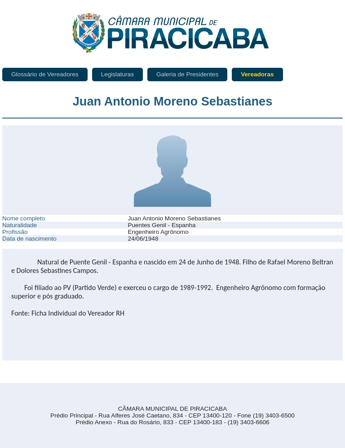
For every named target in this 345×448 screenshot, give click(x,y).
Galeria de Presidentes (187, 74)
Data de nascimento (29, 238)
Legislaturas (117, 74)
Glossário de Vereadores (45, 74)
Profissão (15, 231)
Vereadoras (257, 74)
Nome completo (23, 218)
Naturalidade (19, 225)
